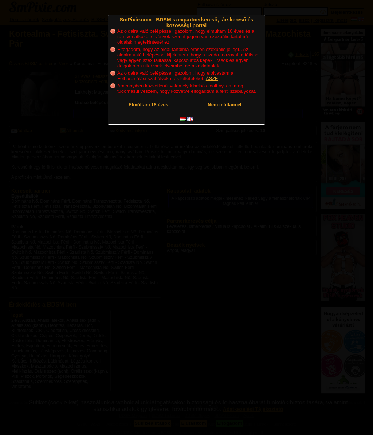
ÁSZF (212, 78)
